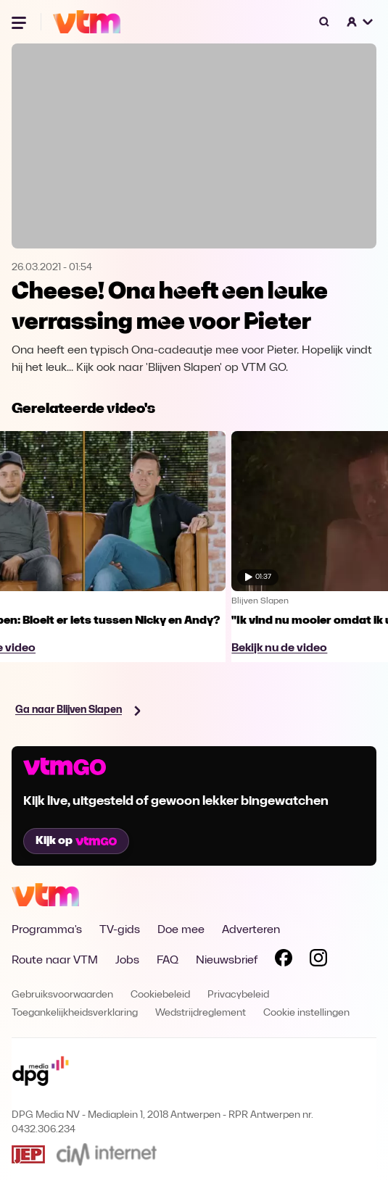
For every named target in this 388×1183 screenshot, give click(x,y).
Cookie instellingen (306, 1013)
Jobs (127, 960)
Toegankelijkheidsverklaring (75, 1013)
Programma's (47, 930)
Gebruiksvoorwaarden (62, 995)
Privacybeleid (238, 995)
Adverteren (251, 930)
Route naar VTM (55, 960)
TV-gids (119, 930)
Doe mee (181, 930)
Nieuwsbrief (226, 960)
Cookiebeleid (160, 995)
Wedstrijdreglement (200, 1013)
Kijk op (76, 841)
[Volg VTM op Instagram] (318, 960)
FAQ (167, 960)
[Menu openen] (20, 21)
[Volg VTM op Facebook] (283, 960)
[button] (360, 21)
